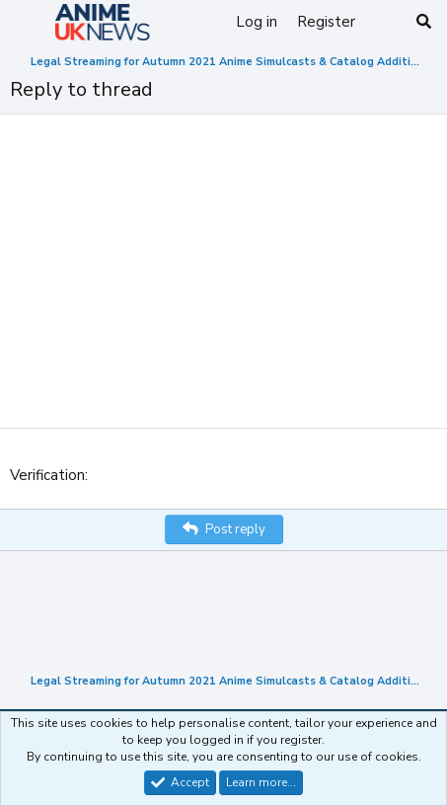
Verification (47, 475)
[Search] (424, 22)
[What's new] (384, 22)
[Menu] (27, 22)
